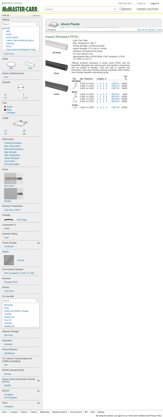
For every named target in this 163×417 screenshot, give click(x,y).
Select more (9, 54)
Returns (24, 412)
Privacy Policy (156, 416)
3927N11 (115, 94)
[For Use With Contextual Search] (20, 301)
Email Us (141, 3)
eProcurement (76, 412)
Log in (155, 3)
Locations (14, 412)
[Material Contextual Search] (20, 24)
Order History (148, 9)
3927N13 (115, 99)
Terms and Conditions (137, 416)
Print (159, 30)
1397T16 (115, 107)
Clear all (36, 15)
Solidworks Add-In (59, 412)
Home (4, 412)
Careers (33, 412)
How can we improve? (146, 30)
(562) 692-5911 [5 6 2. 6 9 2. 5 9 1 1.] (125, 3)
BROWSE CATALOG (13, 3)
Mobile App (44, 412)
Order (126, 9)
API (86, 412)
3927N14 (115, 101)
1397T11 (115, 83)
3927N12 (115, 97)
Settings (101, 412)
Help (93, 412)
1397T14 (115, 88)
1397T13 (115, 86)
